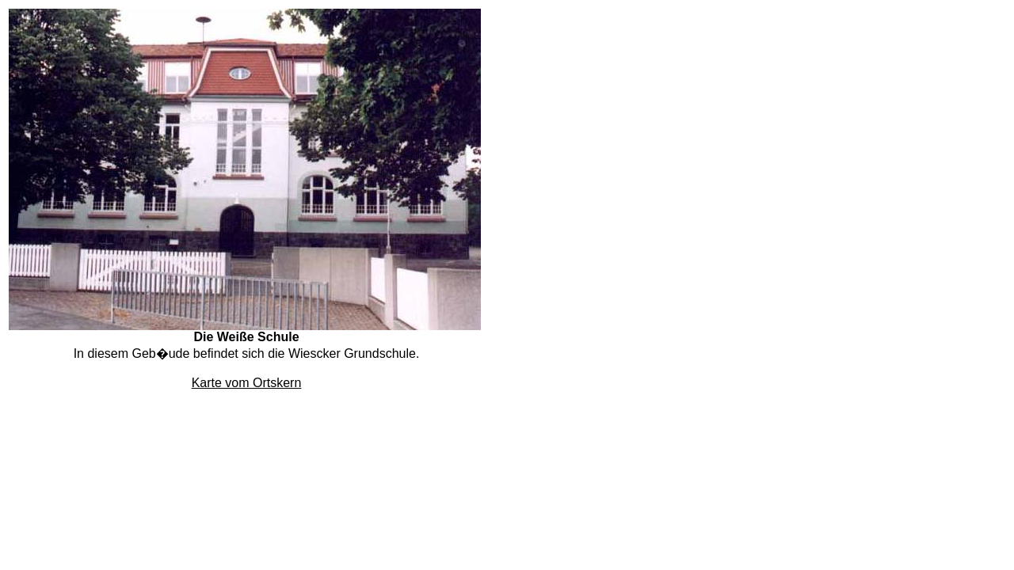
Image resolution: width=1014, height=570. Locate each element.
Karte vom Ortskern (247, 383)
